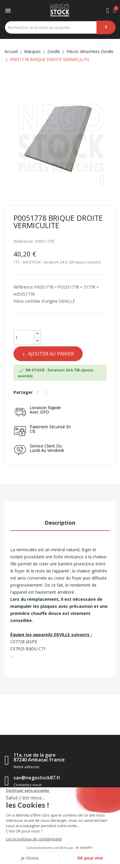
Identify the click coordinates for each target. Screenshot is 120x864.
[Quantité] (24, 337)
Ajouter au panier (50, 353)
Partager (39, 392)
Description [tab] (60, 522)
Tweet (47, 392)
